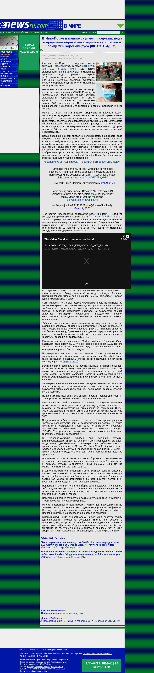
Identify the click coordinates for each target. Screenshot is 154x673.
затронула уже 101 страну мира (68, 67)
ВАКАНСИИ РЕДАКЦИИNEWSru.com (102, 665)
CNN (85, 336)
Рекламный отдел (59, 662)
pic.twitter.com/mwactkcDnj (82, 199)
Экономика (63, 557)
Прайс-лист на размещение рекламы (52, 660)
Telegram (49, 664)
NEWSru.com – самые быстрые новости (37, 669)
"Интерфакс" (70, 361)
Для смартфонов (42, 666)
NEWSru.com (5, 33)
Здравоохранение (52, 621)
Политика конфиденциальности (33, 671)
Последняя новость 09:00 (57, 650)
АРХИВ (83, 33)
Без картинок (57, 666)
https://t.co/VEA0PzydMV (93, 177)
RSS (41, 664)
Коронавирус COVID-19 (107, 621)
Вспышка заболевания (78, 621)
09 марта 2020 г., (74, 548)
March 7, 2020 (82, 208)
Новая (30, 666)
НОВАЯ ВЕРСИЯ (29, 48)
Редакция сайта (42, 662)
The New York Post (101, 216)
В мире (72, 26)
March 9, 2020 (106, 183)
